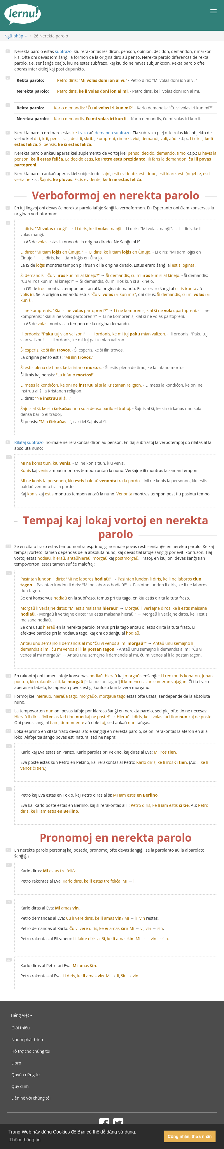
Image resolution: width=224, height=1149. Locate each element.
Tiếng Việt (21, 1015)
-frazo (80, 132)
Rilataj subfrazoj (29, 442)
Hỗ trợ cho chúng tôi (30, 1051)
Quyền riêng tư (25, 1074)
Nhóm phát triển (27, 1039)
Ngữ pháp (15, 36)
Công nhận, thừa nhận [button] (190, 1136)
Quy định (20, 1086)
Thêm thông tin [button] (25, 1139)
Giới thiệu (20, 1028)
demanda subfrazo (113, 132)
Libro (16, 1063)
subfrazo (63, 51)
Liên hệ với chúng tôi (30, 1098)
